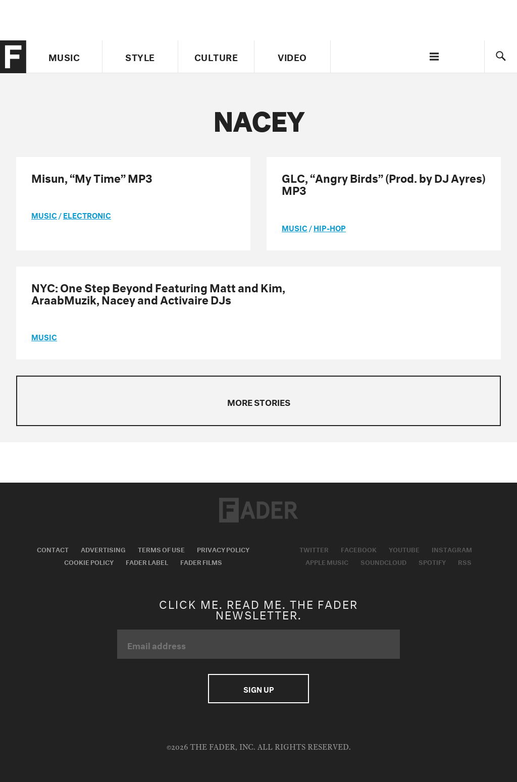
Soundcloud (383, 561)
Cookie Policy (89, 561)
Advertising (103, 549)
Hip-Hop (330, 227)
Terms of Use (161, 549)
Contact (53, 549)
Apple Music (326, 561)
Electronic (87, 214)
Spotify (432, 561)
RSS (465, 561)
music (44, 214)
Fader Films (201, 561)
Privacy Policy (223, 549)
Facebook (359, 549)
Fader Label (147, 561)
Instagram (452, 549)
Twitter (314, 549)
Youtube (404, 549)
